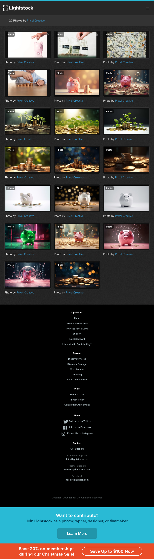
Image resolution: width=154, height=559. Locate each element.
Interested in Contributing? (77, 344)
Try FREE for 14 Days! (77, 328)
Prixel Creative (36, 21)
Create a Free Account (77, 323)
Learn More (77, 533)
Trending (77, 374)
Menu (147, 8)
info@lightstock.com (77, 459)
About (77, 318)
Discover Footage (77, 364)
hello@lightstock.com (77, 479)
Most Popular (77, 369)
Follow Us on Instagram (80, 433)
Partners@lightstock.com (77, 469)
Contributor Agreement (77, 404)
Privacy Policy (77, 399)
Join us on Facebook (80, 427)
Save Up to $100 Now (112, 551)
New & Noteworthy (77, 379)
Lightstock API (77, 339)
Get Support (77, 448)
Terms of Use (77, 394)
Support (77, 333)
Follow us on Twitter (80, 421)
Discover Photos (77, 358)
